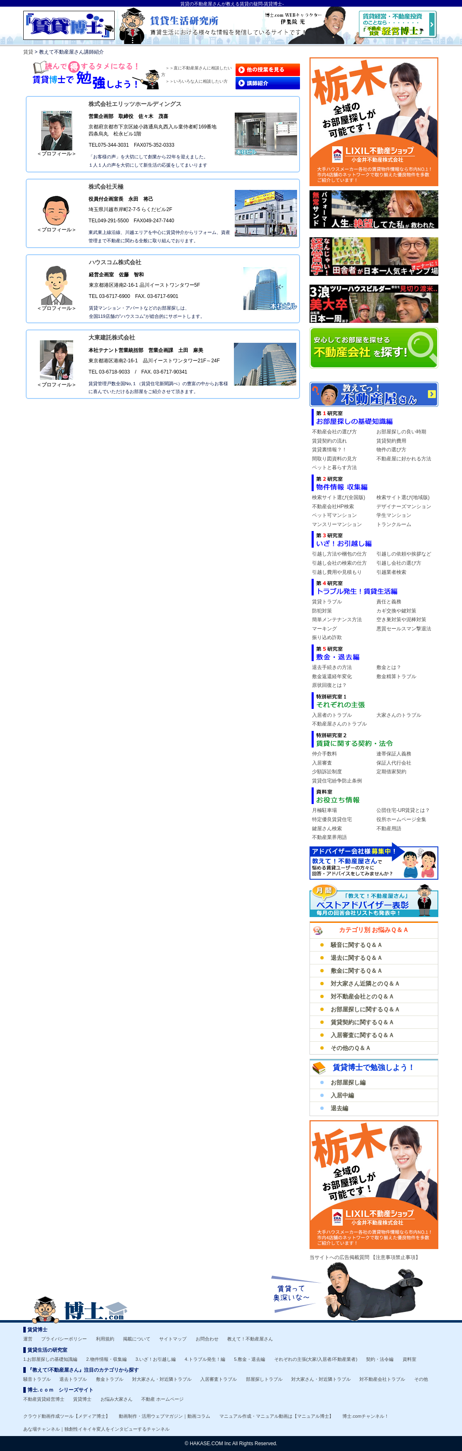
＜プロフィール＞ (56, 154)
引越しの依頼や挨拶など (403, 554)
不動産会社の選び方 (334, 432)
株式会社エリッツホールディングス (135, 104)
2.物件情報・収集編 (106, 1359)
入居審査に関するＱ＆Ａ (362, 1035)
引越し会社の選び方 (398, 563)
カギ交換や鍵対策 (396, 611)
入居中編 (342, 1095)
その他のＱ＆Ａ (351, 1048)
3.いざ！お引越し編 (155, 1359)
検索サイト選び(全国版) (338, 497)
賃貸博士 (82, 1399)
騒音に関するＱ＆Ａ (357, 945)
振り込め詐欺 (327, 637)
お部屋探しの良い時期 (401, 432)
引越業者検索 (391, 572)
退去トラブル (73, 1379)
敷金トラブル (109, 1379)
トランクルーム (393, 524)
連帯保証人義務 (393, 754)
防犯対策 (322, 611)
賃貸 (28, 52)
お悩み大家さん (117, 1399)
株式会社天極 (105, 186)
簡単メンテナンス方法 (337, 619)
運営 (27, 1338)
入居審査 (322, 763)
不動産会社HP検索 (333, 506)
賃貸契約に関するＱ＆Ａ (362, 1022)
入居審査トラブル (218, 1379)
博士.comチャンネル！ (365, 1416)
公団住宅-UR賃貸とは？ (403, 810)
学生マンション (393, 515)
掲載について (136, 1338)
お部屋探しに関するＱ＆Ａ (365, 1009)
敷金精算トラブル (396, 676)
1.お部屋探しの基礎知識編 (50, 1359)
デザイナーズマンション (403, 506)
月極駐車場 (324, 810)
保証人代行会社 (393, 763)
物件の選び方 (391, 450)
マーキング (324, 629)
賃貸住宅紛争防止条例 (337, 781)
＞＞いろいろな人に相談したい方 (196, 81)
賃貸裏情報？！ (329, 450)
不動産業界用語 (329, 837)
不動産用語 (388, 828)
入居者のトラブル (332, 715)
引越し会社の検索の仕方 (339, 563)
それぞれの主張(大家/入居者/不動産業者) (315, 1359)
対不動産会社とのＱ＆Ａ (362, 996)
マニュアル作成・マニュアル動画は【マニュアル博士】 (276, 1416)
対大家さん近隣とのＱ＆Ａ (365, 983)
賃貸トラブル (327, 602)
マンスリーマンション (337, 524)
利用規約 (105, 1338)
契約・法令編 (379, 1359)
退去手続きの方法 (332, 667)
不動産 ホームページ (162, 1399)
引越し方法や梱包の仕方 (339, 554)
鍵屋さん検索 (327, 828)
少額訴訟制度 (327, 772)
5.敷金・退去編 (249, 1359)
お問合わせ (207, 1338)
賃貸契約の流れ (329, 441)
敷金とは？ (388, 667)
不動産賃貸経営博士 (43, 1399)
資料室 (409, 1359)
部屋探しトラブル (264, 1379)
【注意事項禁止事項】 (395, 1257)
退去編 (339, 1108)
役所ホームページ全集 (401, 819)
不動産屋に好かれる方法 (403, 459)
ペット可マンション (334, 515)
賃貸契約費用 (391, 441)
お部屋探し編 (348, 1082)
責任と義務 (388, 602)
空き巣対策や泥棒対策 (401, 619)
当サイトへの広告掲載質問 (340, 1257)
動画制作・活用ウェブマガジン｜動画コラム (164, 1416)
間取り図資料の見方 (334, 459)
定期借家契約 (391, 772)
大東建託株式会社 (111, 337)
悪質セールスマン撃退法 (403, 629)
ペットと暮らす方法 (334, 467)
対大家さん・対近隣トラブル (162, 1379)
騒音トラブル (37, 1379)
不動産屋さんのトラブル (339, 724)
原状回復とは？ (329, 685)
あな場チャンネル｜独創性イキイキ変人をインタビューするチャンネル (96, 1428)
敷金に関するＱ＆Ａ (357, 970)
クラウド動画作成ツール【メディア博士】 (66, 1416)
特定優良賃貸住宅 (332, 819)
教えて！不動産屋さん (250, 1338)
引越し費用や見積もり (337, 572)
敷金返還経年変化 (332, 676)
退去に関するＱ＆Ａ (357, 957)
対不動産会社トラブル (382, 1379)
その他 (421, 1379)
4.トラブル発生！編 (205, 1359)
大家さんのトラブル (398, 715)
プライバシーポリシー (64, 1338)
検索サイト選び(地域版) (403, 497)
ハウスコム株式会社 (115, 262)
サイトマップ (173, 1338)
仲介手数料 (324, 754)
